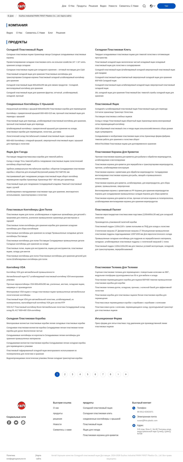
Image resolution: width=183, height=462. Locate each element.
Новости (113, 6)
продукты (82, 6)
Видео (103, 6)
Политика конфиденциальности (16, 457)
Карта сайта (38, 457)
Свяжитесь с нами (128, 6)
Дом (64, 6)
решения (93, 6)
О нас (71, 6)
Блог (50, 33)
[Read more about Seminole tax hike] (118, 374)
